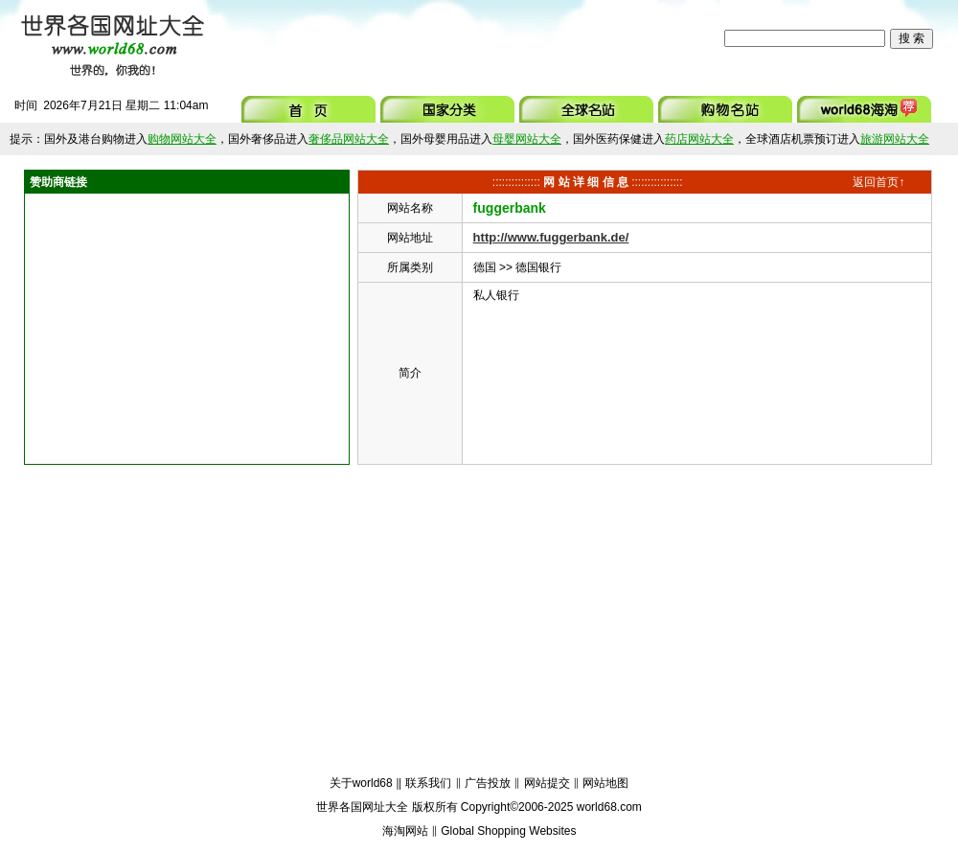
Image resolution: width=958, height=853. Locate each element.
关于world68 (361, 783)
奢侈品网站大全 (348, 139)
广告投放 (488, 783)
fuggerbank (509, 208)
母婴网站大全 (526, 139)
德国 (484, 267)
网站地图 (605, 783)
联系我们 (428, 783)
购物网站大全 (182, 139)
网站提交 (547, 783)
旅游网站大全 (894, 139)
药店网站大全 (699, 139)
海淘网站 (405, 831)
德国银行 (538, 267)
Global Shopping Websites (508, 831)
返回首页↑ (878, 182)
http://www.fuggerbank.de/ (551, 237)
